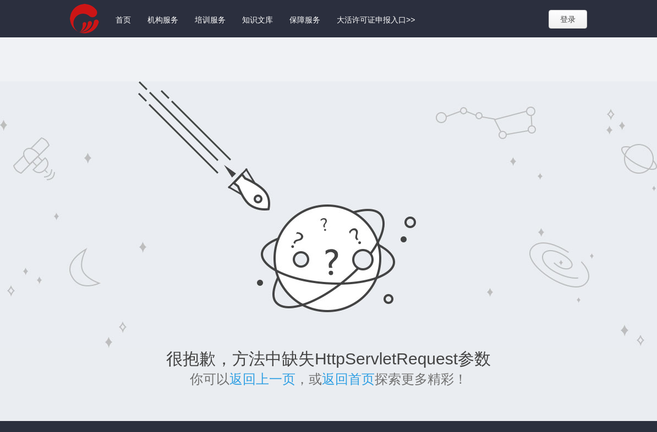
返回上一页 (262, 379)
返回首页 (348, 379)
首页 (123, 19)
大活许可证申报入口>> (376, 19)
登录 (568, 19)
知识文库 (257, 19)
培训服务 (210, 19)
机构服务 (162, 19)
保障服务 (304, 19)
